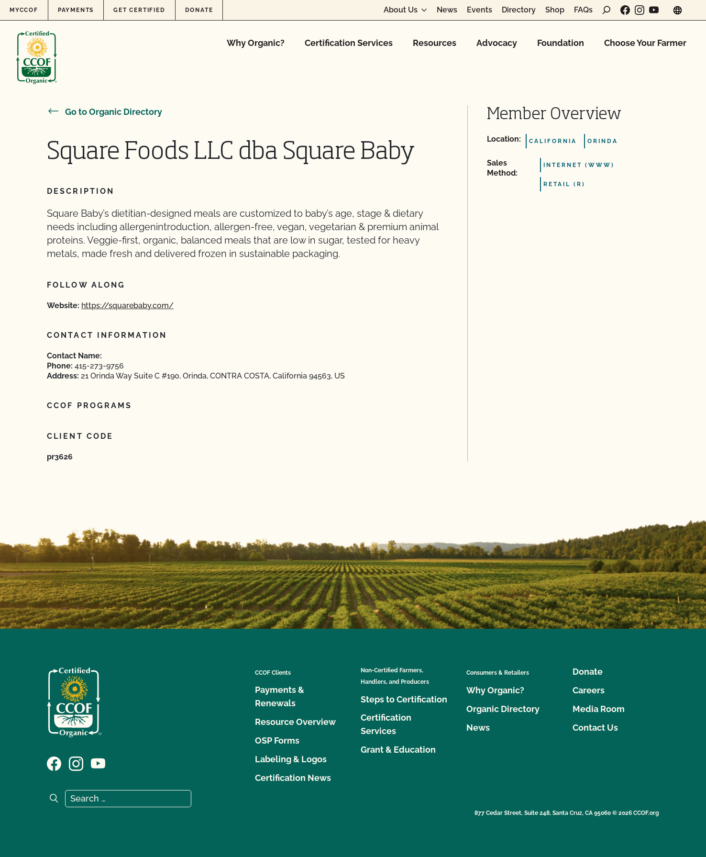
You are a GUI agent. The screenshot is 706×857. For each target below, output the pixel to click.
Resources (434, 43)
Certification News (293, 778)
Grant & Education (398, 750)
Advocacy (496, 43)
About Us (401, 10)
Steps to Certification (404, 699)
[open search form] (606, 10)
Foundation (560, 43)
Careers (589, 690)
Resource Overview (295, 722)
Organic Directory (503, 709)
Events (479, 10)
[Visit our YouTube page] (654, 10)
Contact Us (595, 728)
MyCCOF (24, 10)
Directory (519, 10)
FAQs (583, 10)
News (447, 10)
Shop (554, 10)
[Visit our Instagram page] (639, 10)
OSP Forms (277, 740)
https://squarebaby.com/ (127, 305)
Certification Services (349, 43)
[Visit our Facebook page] (625, 10)
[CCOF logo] (37, 47)
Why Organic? (256, 43)
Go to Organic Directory (104, 112)
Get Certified (139, 10)
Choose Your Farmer (645, 43)
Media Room (599, 709)
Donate (199, 10)
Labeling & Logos (291, 759)
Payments (76, 10)
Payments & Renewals (279, 696)
